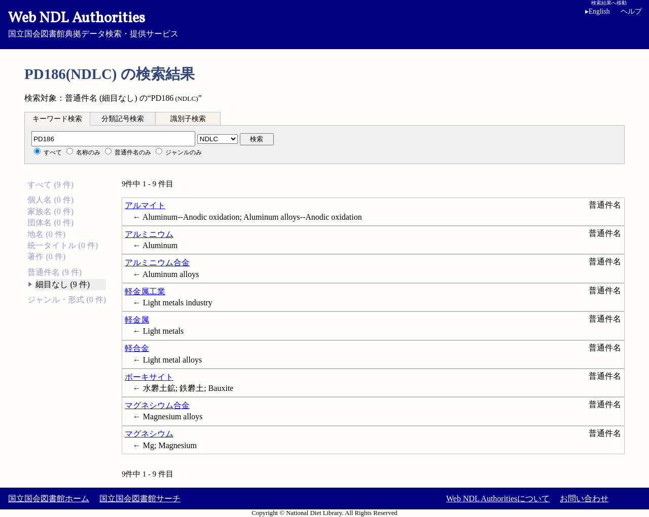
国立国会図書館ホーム (48, 498)
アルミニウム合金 (157, 262)
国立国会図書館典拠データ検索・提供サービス (324, 23)
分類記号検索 (122, 119)
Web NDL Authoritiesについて (498, 498)
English (597, 11)
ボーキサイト (149, 377)
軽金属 (137, 319)
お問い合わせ (584, 498)
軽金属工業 (145, 291)
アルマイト (145, 205)
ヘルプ (631, 11)
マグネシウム (149, 433)
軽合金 (137, 348)
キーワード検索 (57, 119)
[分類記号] (113, 138)
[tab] (57, 118)
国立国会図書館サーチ (140, 498)
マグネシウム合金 (157, 405)
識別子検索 (188, 119)
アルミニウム (149, 234)
